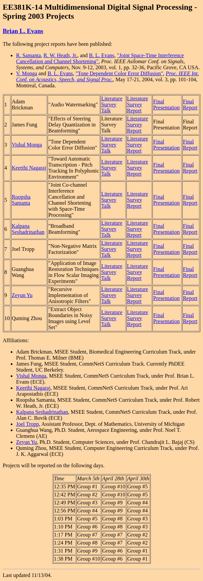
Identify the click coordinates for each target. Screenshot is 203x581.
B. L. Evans (102, 55)
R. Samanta (28, 55)
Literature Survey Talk (111, 104)
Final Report (190, 104)
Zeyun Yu (22, 295)
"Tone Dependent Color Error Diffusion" (119, 73)
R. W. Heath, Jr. (60, 55)
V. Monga (26, 73)
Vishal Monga (27, 145)
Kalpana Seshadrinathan (28, 229)
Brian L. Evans (23, 30)
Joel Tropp (27, 424)
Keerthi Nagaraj (29, 168)
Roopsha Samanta (21, 200)
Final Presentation (166, 104)
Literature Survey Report (137, 104)
